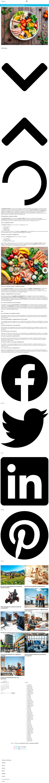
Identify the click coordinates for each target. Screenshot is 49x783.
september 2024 (30, 681)
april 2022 (29, 713)
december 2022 (30, 704)
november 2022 (30, 705)
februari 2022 (29, 716)
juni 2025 (29, 672)
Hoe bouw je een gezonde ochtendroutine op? (35, 581)
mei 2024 (29, 685)
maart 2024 (29, 687)
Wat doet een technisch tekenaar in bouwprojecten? (12, 618)
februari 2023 (29, 702)
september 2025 (30, 668)
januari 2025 (29, 676)
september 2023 (30, 694)
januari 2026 (29, 664)
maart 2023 (29, 701)
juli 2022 (29, 710)
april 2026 (29, 661)
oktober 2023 (29, 693)
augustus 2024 (30, 682)
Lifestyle (12, 719)
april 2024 (29, 686)
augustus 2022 (30, 709)
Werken (3, 744)
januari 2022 (29, 717)
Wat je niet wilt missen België (6, 728)
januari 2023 (29, 703)
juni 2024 (29, 684)
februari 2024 (29, 689)
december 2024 (30, 677)
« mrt (2, 666)
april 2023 (29, 700)
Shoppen (3, 749)
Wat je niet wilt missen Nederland (7, 730)
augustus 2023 (30, 695)
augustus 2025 (30, 670)
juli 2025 (29, 671)
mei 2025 (29, 673)
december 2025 (30, 665)
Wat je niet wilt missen (6, 736)
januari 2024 (29, 690)
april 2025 (29, 674)
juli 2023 (29, 696)
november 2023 (30, 692)
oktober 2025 (29, 667)
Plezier (3, 747)
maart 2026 (29, 662)
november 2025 (30, 666)
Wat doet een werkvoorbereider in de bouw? (35, 618)
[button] (27, 1)
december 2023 (30, 691)
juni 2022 (29, 711)
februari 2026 (29, 663)
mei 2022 (29, 712)
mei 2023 (29, 699)
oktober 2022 (29, 707)
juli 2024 (29, 683)
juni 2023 (29, 698)
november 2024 (30, 679)
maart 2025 (29, 675)
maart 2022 (29, 714)
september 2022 (30, 708)
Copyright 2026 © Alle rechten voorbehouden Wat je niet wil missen (24, 780)
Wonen (3, 741)
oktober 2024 (29, 680)
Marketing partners (24, 775)
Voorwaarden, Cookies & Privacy (24, 772)
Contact (3, 752)
